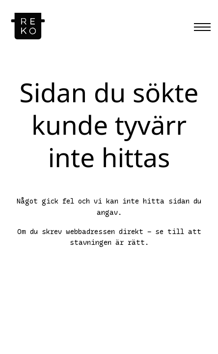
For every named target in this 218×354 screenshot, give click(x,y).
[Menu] (202, 27)
